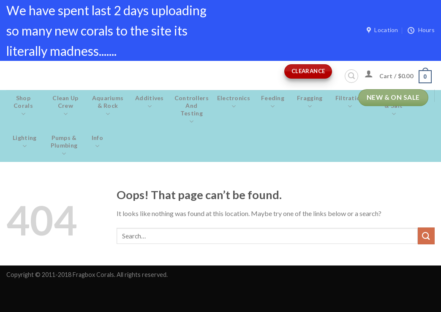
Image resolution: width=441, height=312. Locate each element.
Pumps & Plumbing (64, 146)
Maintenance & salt (394, 106)
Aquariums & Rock (108, 106)
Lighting (25, 142)
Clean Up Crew (65, 106)
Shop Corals (23, 106)
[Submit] (426, 235)
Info (97, 142)
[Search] (351, 76)
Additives (149, 102)
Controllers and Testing (191, 110)
